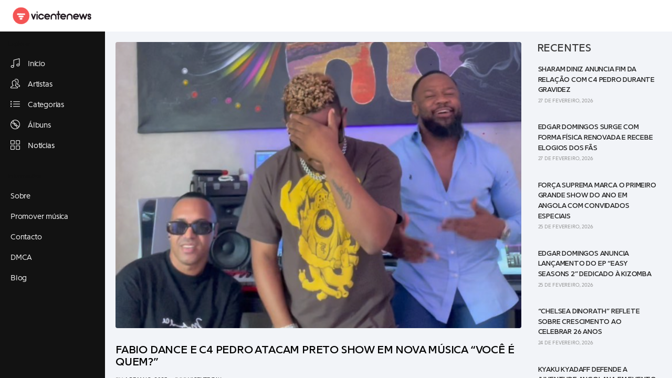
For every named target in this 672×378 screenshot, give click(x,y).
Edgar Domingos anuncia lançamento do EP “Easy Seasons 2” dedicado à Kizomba (595, 264)
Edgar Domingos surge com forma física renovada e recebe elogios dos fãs (595, 137)
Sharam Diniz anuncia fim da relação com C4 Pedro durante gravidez (596, 79)
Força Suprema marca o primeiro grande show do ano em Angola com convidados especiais (597, 201)
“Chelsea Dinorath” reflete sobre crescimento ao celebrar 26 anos (589, 321)
